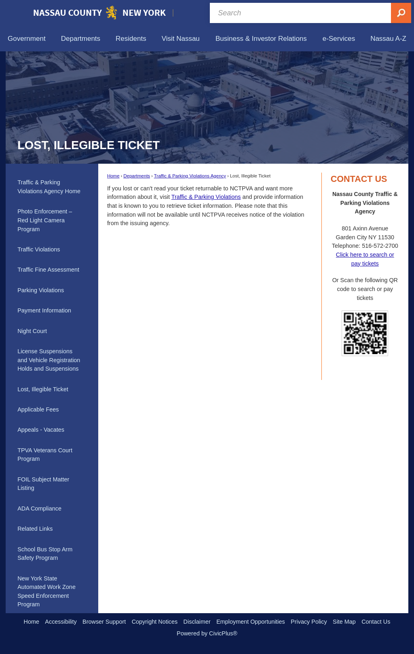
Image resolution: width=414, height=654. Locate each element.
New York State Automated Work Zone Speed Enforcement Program (46, 591)
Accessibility (60, 621)
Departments (136, 175)
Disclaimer (197, 621)
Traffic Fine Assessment (48, 269)
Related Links (35, 528)
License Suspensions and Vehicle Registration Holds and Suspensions (48, 360)
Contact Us (375, 621)
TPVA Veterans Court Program (44, 454)
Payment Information (44, 310)
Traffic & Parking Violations (206, 197)
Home (113, 175)
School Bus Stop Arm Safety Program (44, 553)
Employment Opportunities (250, 621)
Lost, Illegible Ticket (42, 389)
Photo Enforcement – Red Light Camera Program (44, 220)
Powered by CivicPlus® (207, 633)
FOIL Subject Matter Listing (43, 484)
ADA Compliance (39, 508)
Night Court (32, 331)
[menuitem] (26, 38)
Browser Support (104, 621)
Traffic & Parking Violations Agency (190, 175)
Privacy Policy (309, 621)
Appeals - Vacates (40, 429)
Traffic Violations (38, 249)
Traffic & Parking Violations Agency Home (48, 186)
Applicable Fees (38, 409)
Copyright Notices (155, 621)
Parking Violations (40, 290)
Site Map (344, 621)
